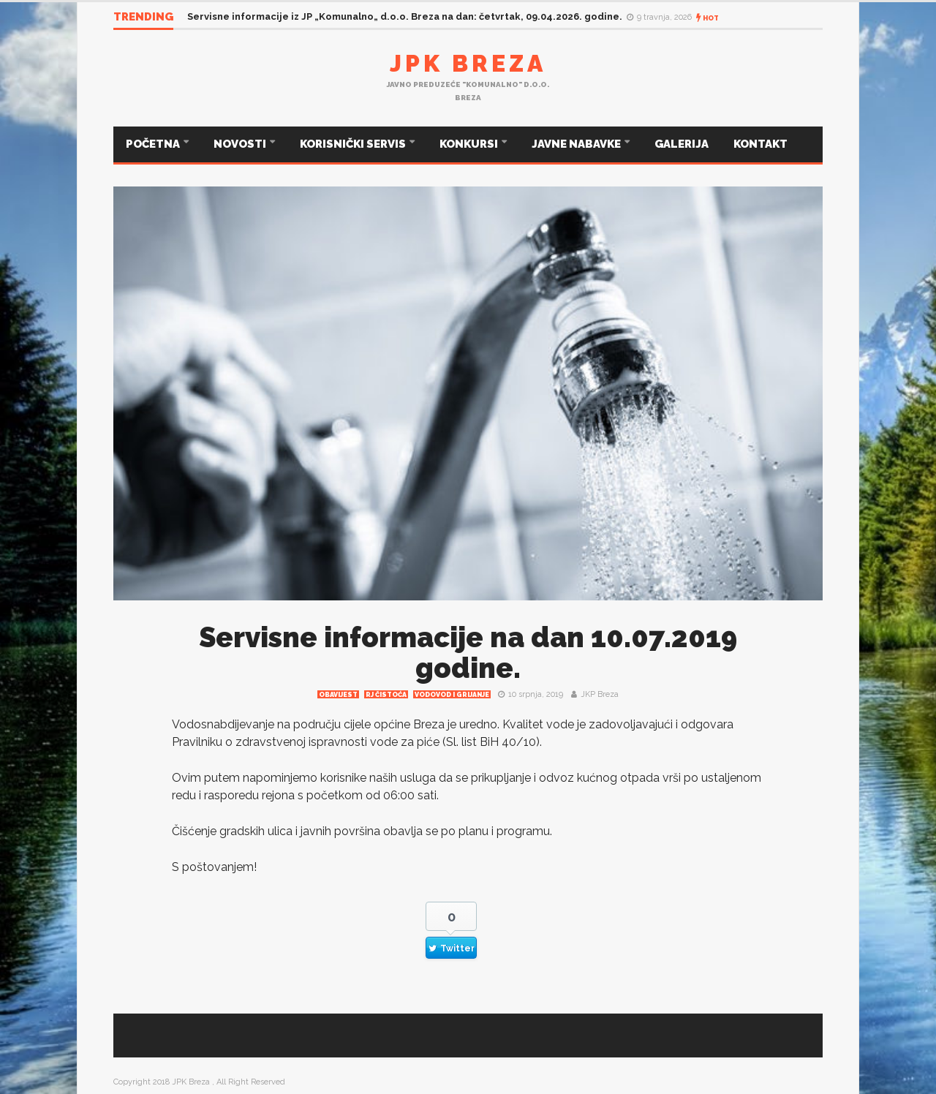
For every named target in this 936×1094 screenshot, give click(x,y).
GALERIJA (681, 144)
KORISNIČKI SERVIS (354, 144)
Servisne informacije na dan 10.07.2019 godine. (468, 652)
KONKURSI (469, 144)
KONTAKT (760, 144)
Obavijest (338, 694)
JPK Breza (468, 63)
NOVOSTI (241, 144)
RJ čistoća (386, 694)
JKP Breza (600, 694)
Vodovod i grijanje (452, 694)
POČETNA (154, 144)
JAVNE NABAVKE (577, 144)
